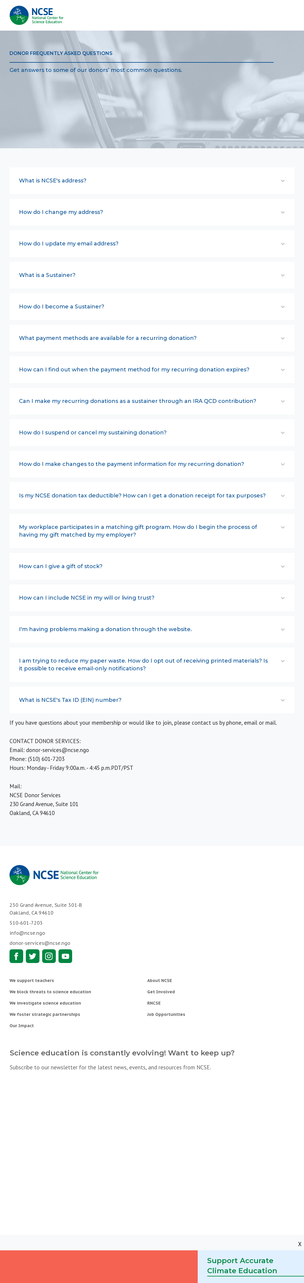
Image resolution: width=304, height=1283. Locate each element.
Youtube (65, 956)
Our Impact (22, 1025)
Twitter (32, 956)
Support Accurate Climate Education (242, 1265)
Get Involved (161, 991)
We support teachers (32, 980)
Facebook (16, 956)
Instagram (49, 956)
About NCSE (159, 980)
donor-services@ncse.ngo (57, 750)
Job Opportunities (166, 1014)
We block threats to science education (50, 991)
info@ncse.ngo (27, 933)
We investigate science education (45, 1003)
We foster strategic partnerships (45, 1014)
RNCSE (154, 1003)
